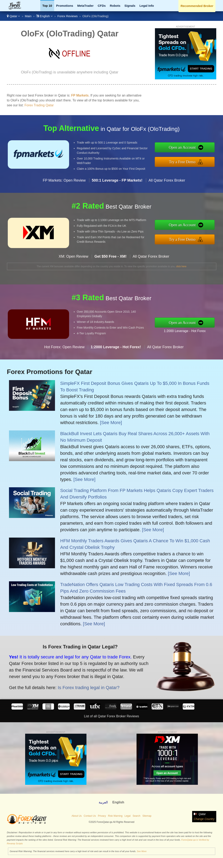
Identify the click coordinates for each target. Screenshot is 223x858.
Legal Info (146, 5)
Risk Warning (115, 815)
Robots (115, 5)
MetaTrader (85, 5)
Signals (129, 5)
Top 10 (47, 5)
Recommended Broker (196, 6)
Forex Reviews (67, 16)
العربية (103, 802)
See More (142, 851)
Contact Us (90, 815)
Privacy (102, 815)
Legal (127, 815)
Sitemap (146, 815)
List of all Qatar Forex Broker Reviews (111, 716)
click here (181, 266)
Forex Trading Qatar (39, 105)
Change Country (204, 819)
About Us (77, 815)
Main (28, 16)
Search (136, 815)
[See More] (111, 422)
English (44, 16)
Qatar (13, 16)
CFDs (102, 5)
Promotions (64, 5)
